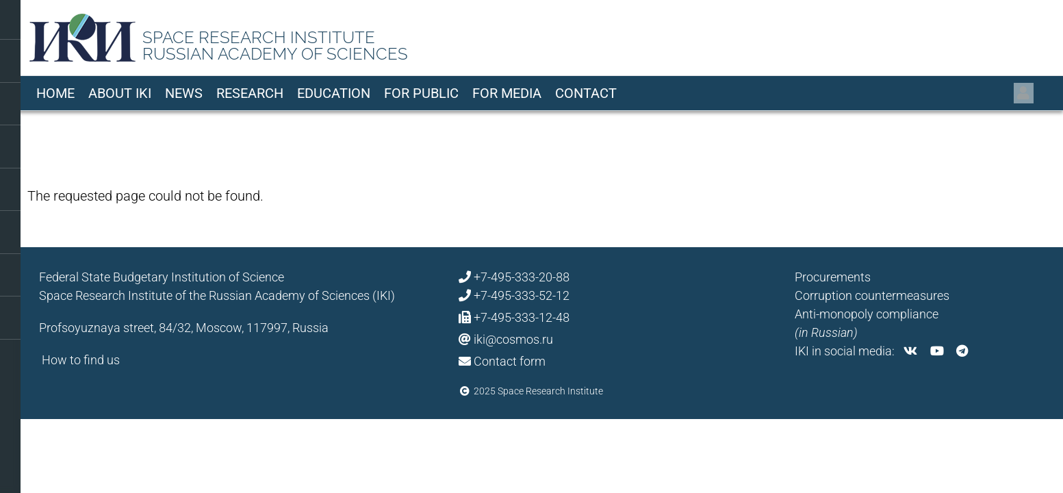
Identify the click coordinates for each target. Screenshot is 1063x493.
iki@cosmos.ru (513, 339)
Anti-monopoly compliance (866, 314)
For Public (421, 93)
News (184, 93)
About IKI (119, 93)
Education (333, 93)
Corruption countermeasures (872, 295)
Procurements (833, 277)
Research (249, 93)
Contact (586, 93)
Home (55, 93)
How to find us (81, 360)
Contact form (510, 361)
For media (506, 93)
